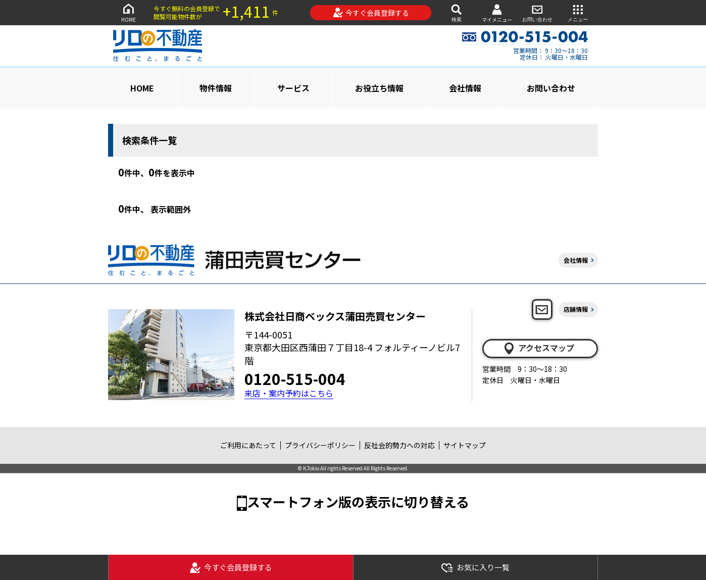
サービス (293, 88)
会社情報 (465, 88)
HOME (128, 12)
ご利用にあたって (248, 445)
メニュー (578, 12)
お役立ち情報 (379, 88)
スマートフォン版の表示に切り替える (358, 501)
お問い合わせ (537, 12)
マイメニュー (497, 13)
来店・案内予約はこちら (288, 393)
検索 (456, 12)
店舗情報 (576, 309)
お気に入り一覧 (475, 567)
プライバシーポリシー (320, 445)
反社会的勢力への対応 (399, 445)
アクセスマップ (538, 348)
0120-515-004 (294, 378)
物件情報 (215, 88)
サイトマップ (464, 445)
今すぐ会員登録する (371, 13)
